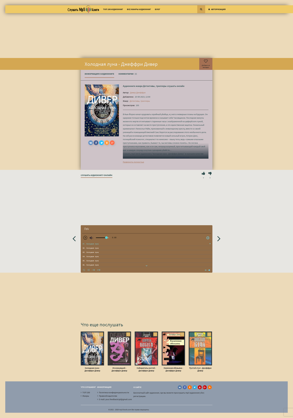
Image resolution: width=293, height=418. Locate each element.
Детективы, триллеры (155, 86)
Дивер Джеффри (138, 92)
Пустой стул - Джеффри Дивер (200, 369)
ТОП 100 (86, 392)
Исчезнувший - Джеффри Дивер (119, 369)
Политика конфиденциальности (114, 392)
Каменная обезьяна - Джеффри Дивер (173, 369)
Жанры (85, 396)
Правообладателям (108, 396)
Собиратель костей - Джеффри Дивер (146, 369)
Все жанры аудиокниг (139, 9)
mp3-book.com (182, 157)
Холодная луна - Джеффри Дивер (92, 369)
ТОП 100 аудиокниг (113, 9)
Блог (157, 9)
